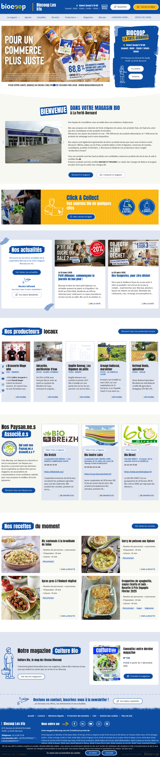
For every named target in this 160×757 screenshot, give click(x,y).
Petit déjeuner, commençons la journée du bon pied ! (76, 277)
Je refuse (93, 753)
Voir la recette (68, 569)
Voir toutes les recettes (145, 526)
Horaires (135, 76)
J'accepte (109, 753)
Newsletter (120, 7)
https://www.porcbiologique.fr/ (138, 472)
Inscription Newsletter (26, 295)
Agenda (28, 17)
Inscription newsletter (127, 701)
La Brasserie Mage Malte (16, 367)
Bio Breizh (50, 455)
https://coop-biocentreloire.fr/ (97, 474)
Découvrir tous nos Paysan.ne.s (18, 490)
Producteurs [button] (70, 17)
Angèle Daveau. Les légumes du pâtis (80, 367)
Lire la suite (95, 303)
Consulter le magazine (138, 677)
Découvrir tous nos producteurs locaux (138, 331)
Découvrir (21, 397)
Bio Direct (130, 455)
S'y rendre (135, 69)
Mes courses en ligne (81, 217)
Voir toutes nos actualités (27, 272)
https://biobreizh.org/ (54, 472)
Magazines (88, 17)
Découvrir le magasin (81, 175)
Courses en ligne (146, 7)
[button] (3, 57)
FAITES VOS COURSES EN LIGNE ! (145, 17)
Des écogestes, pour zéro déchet (131, 275)
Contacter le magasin (111, 175)
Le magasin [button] (12, 17)
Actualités (41, 17)
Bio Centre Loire (93, 455)
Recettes (55, 17)
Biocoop (102, 17)
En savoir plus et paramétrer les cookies (63, 753)
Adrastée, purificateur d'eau (48, 367)
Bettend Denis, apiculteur (144, 367)
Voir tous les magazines (31, 676)
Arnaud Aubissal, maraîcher (112, 367)
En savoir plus (67, 495)
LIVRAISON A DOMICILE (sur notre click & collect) (122, 17)
